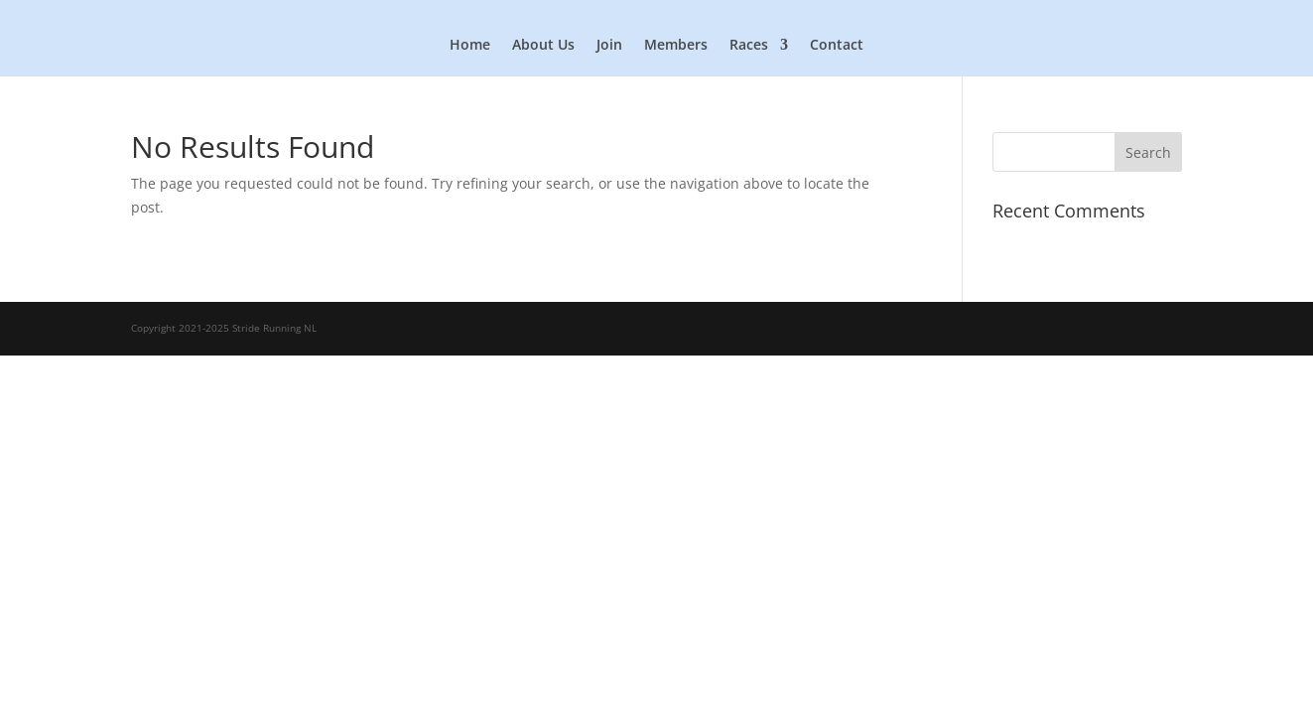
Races (748, 46)
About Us (543, 46)
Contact (836, 46)
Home (470, 46)
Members (676, 46)
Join (609, 46)
